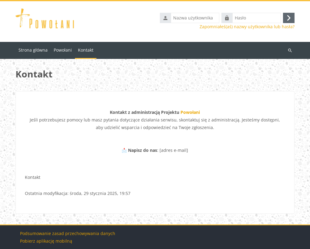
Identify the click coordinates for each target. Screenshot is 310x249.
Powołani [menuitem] (63, 50)
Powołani (190, 112)
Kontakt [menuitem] (85, 50)
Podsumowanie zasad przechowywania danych (67, 233)
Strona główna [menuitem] (33, 50)
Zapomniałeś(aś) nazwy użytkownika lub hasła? (247, 26)
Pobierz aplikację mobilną (46, 241)
